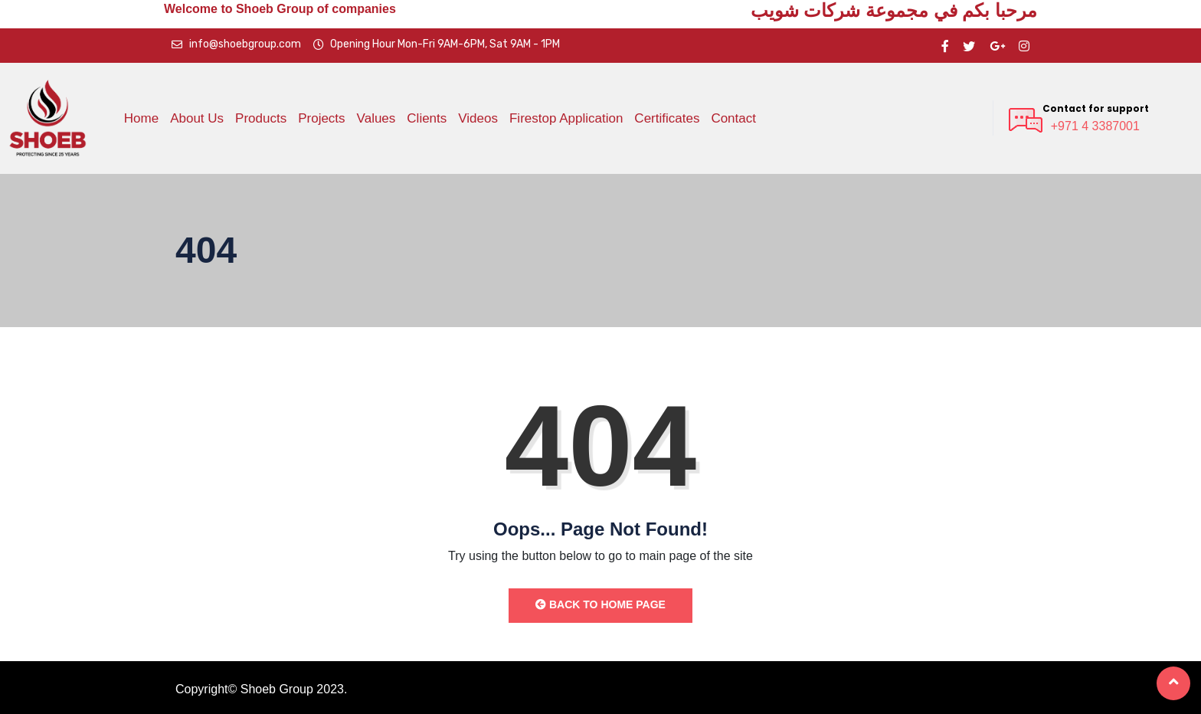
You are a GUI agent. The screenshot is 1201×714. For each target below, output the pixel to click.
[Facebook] (945, 45)
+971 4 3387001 (1095, 126)
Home (141, 118)
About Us (197, 118)
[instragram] (1024, 45)
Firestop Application (566, 118)
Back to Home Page (600, 604)
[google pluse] (997, 45)
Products (260, 118)
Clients (427, 118)
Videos (478, 118)
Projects (321, 118)
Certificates (666, 118)
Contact (733, 118)
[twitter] (969, 45)
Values (376, 118)
